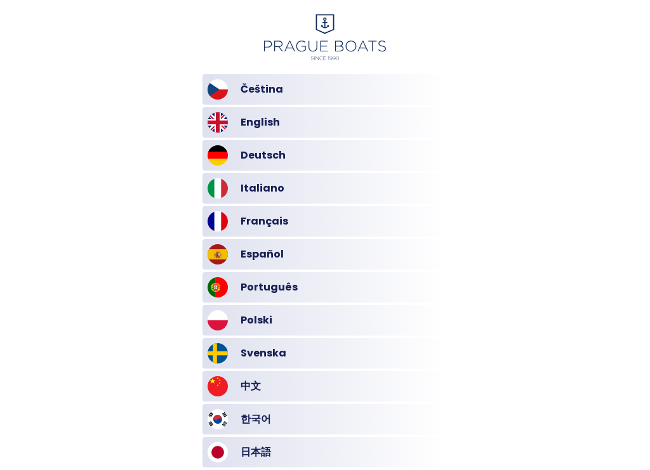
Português (253, 287)
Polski (240, 320)
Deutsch (247, 155)
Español (246, 254)
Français (248, 221)
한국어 (239, 419)
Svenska (247, 353)
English (244, 122)
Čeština (245, 89)
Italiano (246, 188)
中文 (234, 386)
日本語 (239, 452)
